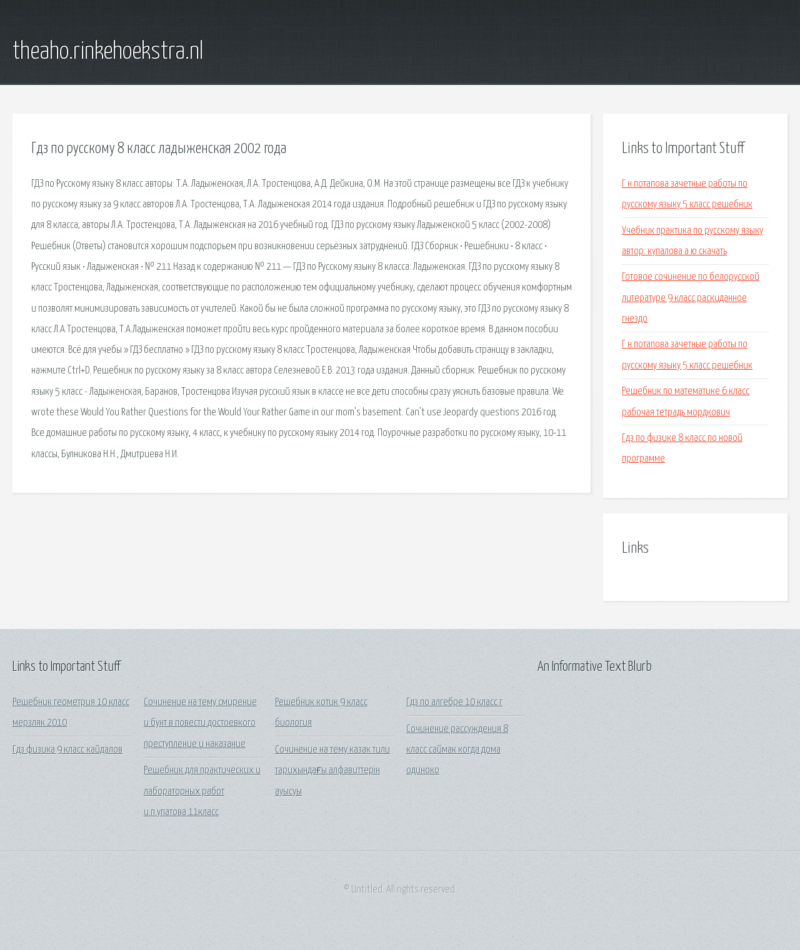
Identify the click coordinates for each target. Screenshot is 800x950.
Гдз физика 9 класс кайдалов (67, 750)
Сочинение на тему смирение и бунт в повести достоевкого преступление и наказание (200, 723)
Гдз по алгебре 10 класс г (454, 702)
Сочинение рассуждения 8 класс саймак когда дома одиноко (457, 750)
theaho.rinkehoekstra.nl (107, 52)
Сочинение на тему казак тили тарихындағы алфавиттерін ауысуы (332, 771)
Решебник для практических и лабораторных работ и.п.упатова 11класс (202, 791)
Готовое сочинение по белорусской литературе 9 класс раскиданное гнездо (690, 298)
